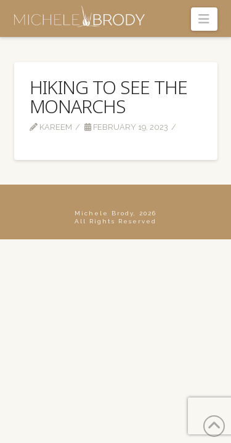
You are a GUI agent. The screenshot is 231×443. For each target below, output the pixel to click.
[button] (204, 19)
